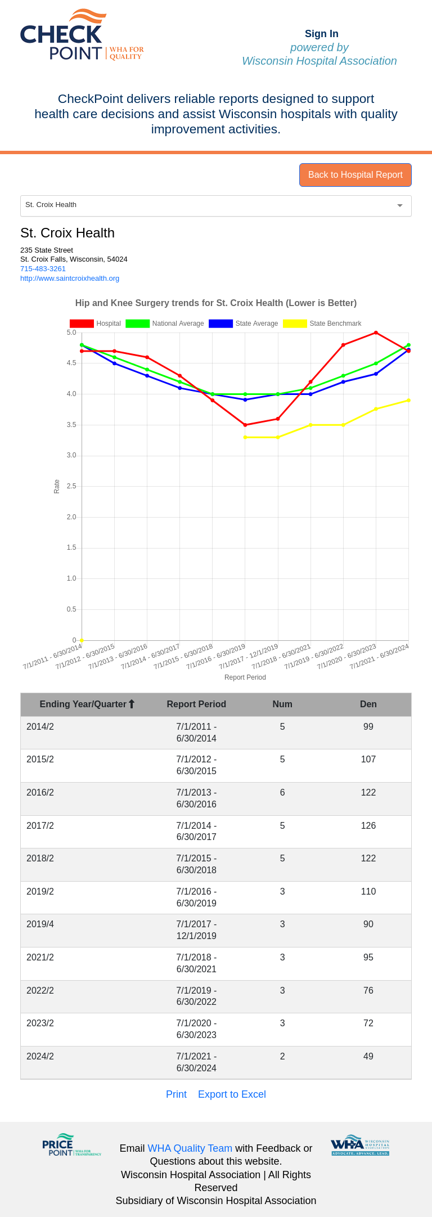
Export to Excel (232, 1094)
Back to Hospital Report (355, 174)
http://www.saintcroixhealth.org (69, 278)
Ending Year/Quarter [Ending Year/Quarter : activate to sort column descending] (87, 704)
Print (176, 1094)
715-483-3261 (43, 268)
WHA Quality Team (190, 1148)
